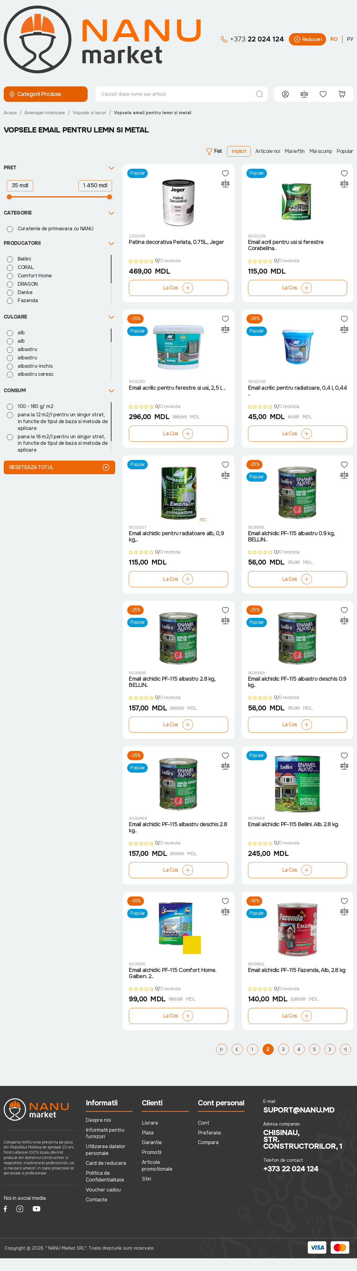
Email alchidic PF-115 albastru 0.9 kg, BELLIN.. (291, 543)
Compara (208, 1155)
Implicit (239, 151)
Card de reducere (106, 1176)
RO (334, 39)
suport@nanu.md (299, 1122)
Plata (148, 1145)
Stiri (146, 1191)
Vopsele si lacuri (89, 112)
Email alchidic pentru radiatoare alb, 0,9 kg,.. (176, 543)
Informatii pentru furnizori (105, 1145)
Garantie (152, 1155)
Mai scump (320, 151)
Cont (203, 1135)
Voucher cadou (103, 1202)
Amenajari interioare (44, 112)
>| (345, 1062)
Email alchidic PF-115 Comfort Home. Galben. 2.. (172, 986)
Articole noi (267, 151)
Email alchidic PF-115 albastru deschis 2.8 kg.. (178, 838)
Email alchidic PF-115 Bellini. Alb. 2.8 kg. (293, 835)
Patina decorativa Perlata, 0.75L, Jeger (176, 244)
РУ (350, 39)
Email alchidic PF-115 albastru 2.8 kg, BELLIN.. (172, 690)
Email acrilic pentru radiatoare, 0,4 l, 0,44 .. (297, 395)
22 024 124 (252, 39)
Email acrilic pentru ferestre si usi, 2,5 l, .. (177, 392)
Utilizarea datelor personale (105, 1162)
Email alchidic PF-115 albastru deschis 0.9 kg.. (297, 690)
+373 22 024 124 (291, 1181)
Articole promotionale (157, 1178)
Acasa (10, 112)
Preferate (209, 1145)
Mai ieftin (294, 151)
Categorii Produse (34, 94)
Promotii (151, 1165)
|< (221, 1062)
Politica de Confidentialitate (105, 1189)
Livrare (150, 1135)
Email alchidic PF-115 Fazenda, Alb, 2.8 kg (297, 983)
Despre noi (98, 1132)
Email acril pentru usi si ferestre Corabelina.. (286, 247)
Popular (345, 151)
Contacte (96, 1212)
